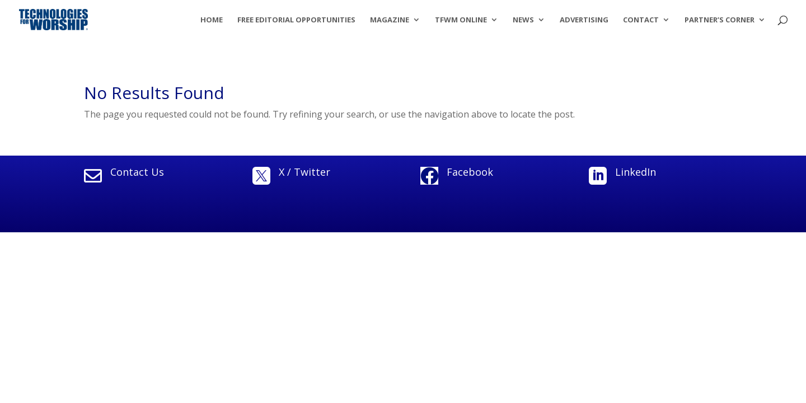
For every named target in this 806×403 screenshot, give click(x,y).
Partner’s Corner (720, 20)
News (523, 20)
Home (211, 20)
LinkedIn (635, 172)
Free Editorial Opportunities (296, 20)
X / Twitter (304, 172)
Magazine (389, 20)
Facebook (470, 172)
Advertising (584, 20)
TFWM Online (461, 20)
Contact (641, 20)
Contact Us (137, 172)
